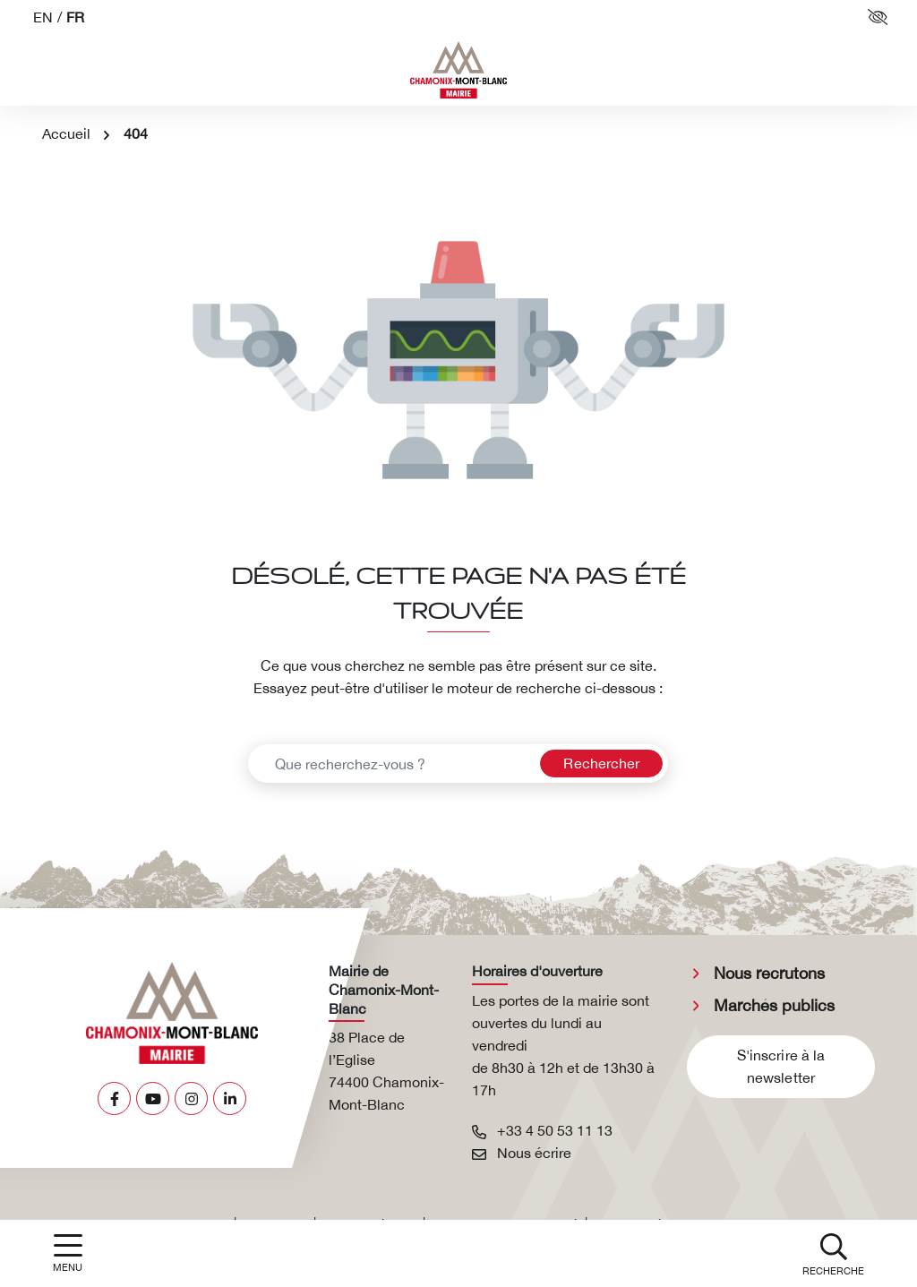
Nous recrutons (769, 973)
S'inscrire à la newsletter (781, 1066)
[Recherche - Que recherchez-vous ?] (392, 763)
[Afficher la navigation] (67, 1253)
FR (75, 17)
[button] (833, 1253)
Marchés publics (774, 1005)
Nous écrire (521, 1153)
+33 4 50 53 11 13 (542, 1130)
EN (43, 17)
